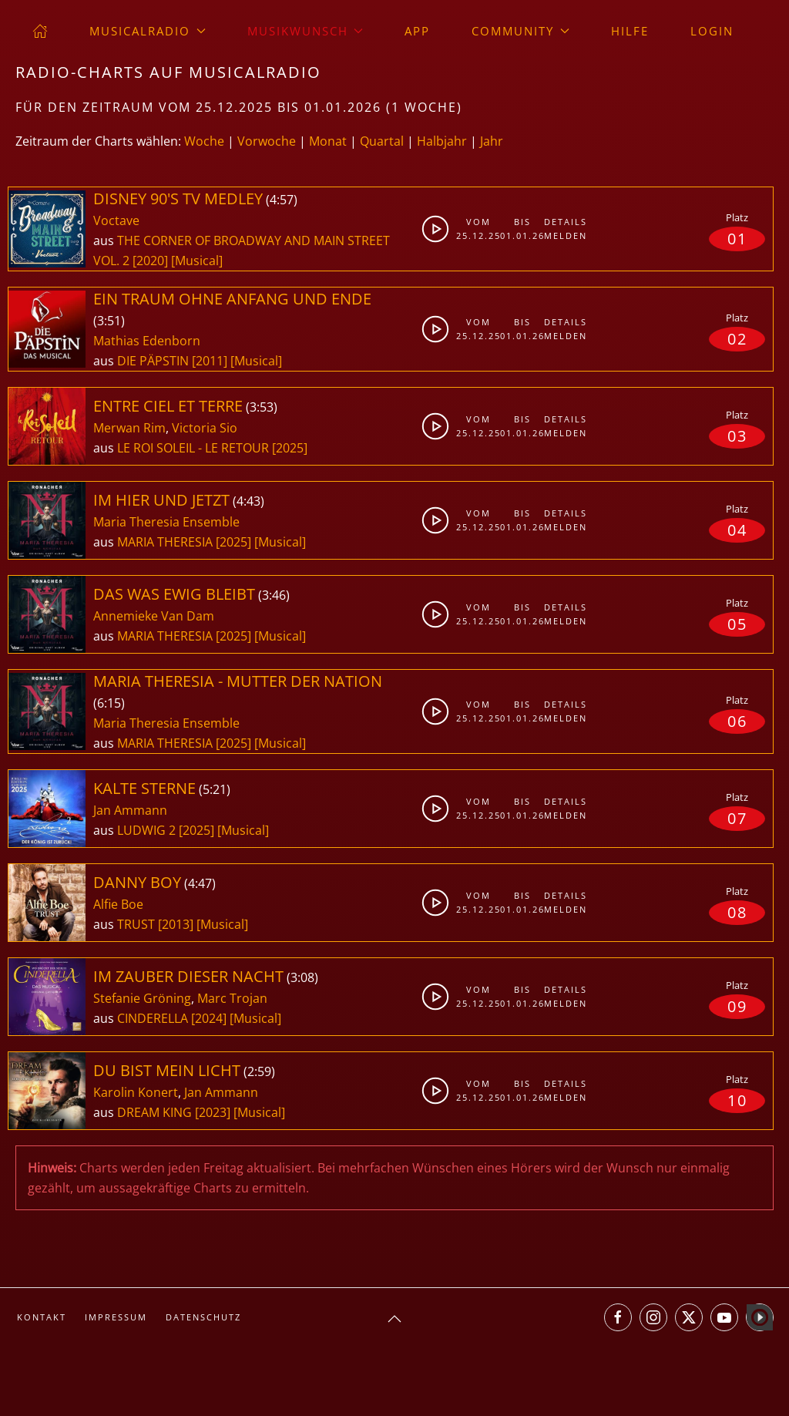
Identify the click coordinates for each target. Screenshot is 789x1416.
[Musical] (197, 260)
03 (737, 435)
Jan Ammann (130, 810)
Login (712, 31)
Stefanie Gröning (142, 998)
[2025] (289, 447)
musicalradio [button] (147, 31)
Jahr (491, 141)
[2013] (175, 924)
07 (737, 818)
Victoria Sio (204, 427)
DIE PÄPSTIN (154, 360)
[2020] (150, 260)
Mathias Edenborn (146, 340)
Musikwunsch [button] (305, 31)
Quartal (382, 141)
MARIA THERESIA (166, 541)
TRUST (137, 924)
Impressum (116, 1317)
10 (737, 1100)
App (417, 31)
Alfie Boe (118, 904)
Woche (204, 141)
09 (737, 1006)
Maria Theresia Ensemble (166, 521)
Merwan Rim (129, 427)
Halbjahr (442, 141)
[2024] (209, 1018)
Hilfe (630, 31)
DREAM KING (156, 1112)
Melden (562, 235)
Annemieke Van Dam (153, 615)
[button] (394, 1319)
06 (737, 721)
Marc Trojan (232, 998)
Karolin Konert (135, 1092)
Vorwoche (266, 141)
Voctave (116, 220)
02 (737, 338)
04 (737, 530)
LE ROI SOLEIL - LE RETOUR (194, 447)
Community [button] (520, 31)
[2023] (212, 1112)
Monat (328, 141)
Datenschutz (203, 1317)
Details (562, 221)
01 (737, 238)
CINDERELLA (154, 1018)
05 (737, 624)
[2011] (209, 360)
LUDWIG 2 (148, 830)
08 (737, 912)
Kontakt (41, 1317)
